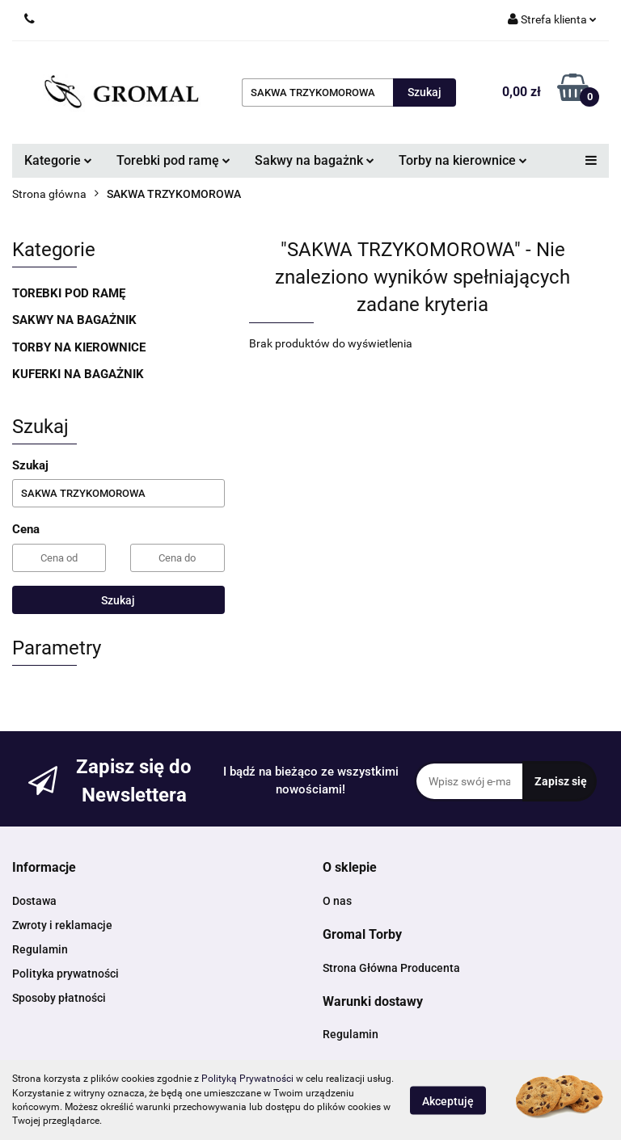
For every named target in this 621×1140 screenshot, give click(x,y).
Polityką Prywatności (247, 1078)
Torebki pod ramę (173, 160)
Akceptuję (448, 1100)
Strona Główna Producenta (391, 967)
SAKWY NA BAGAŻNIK (74, 320)
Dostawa (34, 900)
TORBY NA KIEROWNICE (79, 347)
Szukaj (118, 600)
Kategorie (58, 160)
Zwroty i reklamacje (62, 925)
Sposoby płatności (59, 997)
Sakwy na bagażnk (314, 160)
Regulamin (40, 949)
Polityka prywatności (65, 973)
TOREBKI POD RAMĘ (68, 293)
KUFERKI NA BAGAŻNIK (78, 374)
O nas (337, 900)
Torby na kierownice (463, 160)
